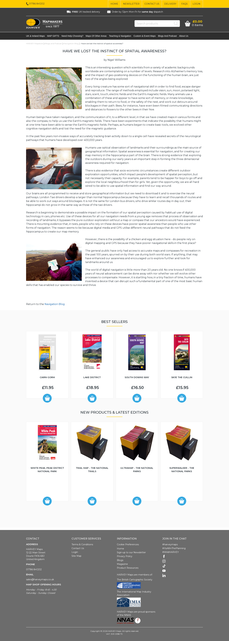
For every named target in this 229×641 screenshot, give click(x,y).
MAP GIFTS (53, 36)
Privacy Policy (124, 556)
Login (196, 3)
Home (114, 3)
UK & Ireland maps (35, 36)
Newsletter (131, 3)
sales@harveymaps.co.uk (40, 579)
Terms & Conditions (82, 544)
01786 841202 (34, 569)
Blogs (120, 560)
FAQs (184, 3)
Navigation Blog (71, 43)
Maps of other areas (96, 36)
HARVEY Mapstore (34, 43)
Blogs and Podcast (167, 36)
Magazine (122, 564)
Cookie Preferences (128, 544)
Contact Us (151, 3)
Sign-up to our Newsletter (131, 552)
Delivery (170, 3)
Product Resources (127, 567)
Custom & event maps (145, 36)
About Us (183, 36)
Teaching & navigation (120, 36)
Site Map (76, 555)
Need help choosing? (72, 36)
